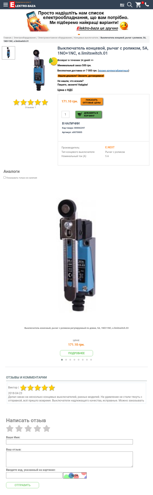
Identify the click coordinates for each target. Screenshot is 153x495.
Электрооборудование (25, 38)
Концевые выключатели (86, 38)
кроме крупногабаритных (113, 70)
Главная (7, 38)
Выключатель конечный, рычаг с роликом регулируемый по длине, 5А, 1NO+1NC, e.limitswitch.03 (76, 328)
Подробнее (76, 353)
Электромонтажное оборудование (55, 38)
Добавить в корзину (91, 114)
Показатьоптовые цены (92, 101)
